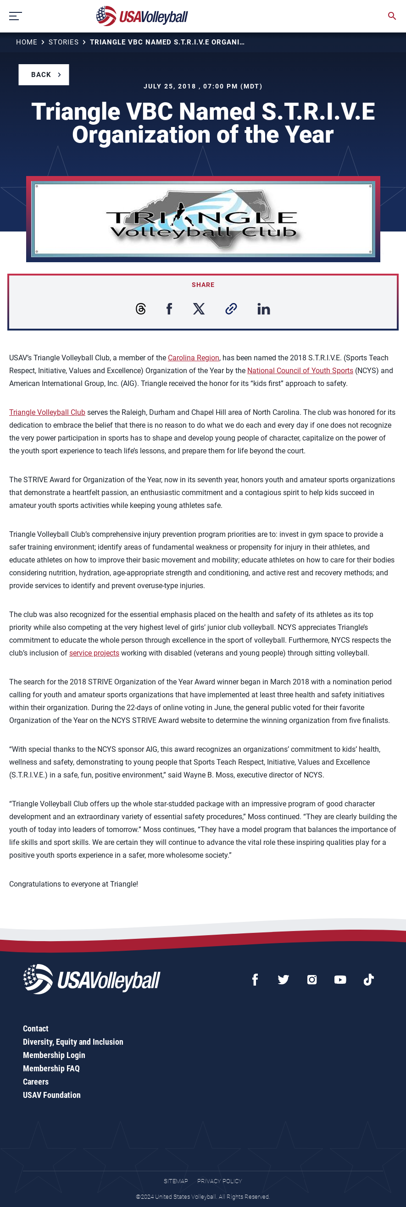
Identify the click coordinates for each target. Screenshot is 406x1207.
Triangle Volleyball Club (47, 412)
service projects (94, 653)
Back (41, 75)
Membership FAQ (51, 1068)
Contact (36, 1028)
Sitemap (176, 1181)
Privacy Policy (219, 1181)
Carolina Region (193, 357)
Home (27, 42)
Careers (36, 1081)
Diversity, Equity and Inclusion (73, 1042)
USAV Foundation (52, 1095)
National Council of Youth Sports (300, 370)
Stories (64, 42)
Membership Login (54, 1055)
